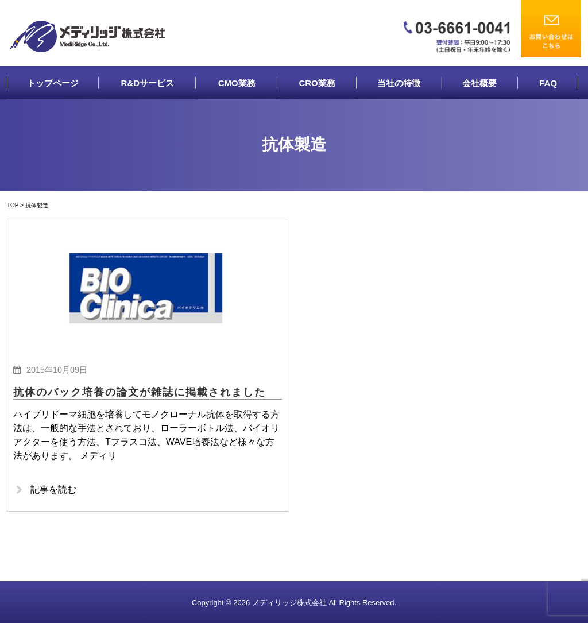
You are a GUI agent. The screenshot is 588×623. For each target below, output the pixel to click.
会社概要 (479, 83)
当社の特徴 (398, 83)
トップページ (53, 83)
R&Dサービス (148, 83)
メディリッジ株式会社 (289, 602)
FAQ (548, 83)
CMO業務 (237, 83)
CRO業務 (317, 83)
